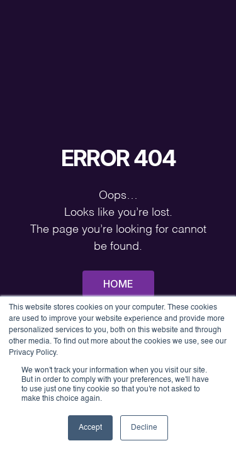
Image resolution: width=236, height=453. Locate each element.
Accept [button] (90, 428)
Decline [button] (144, 428)
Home (118, 283)
